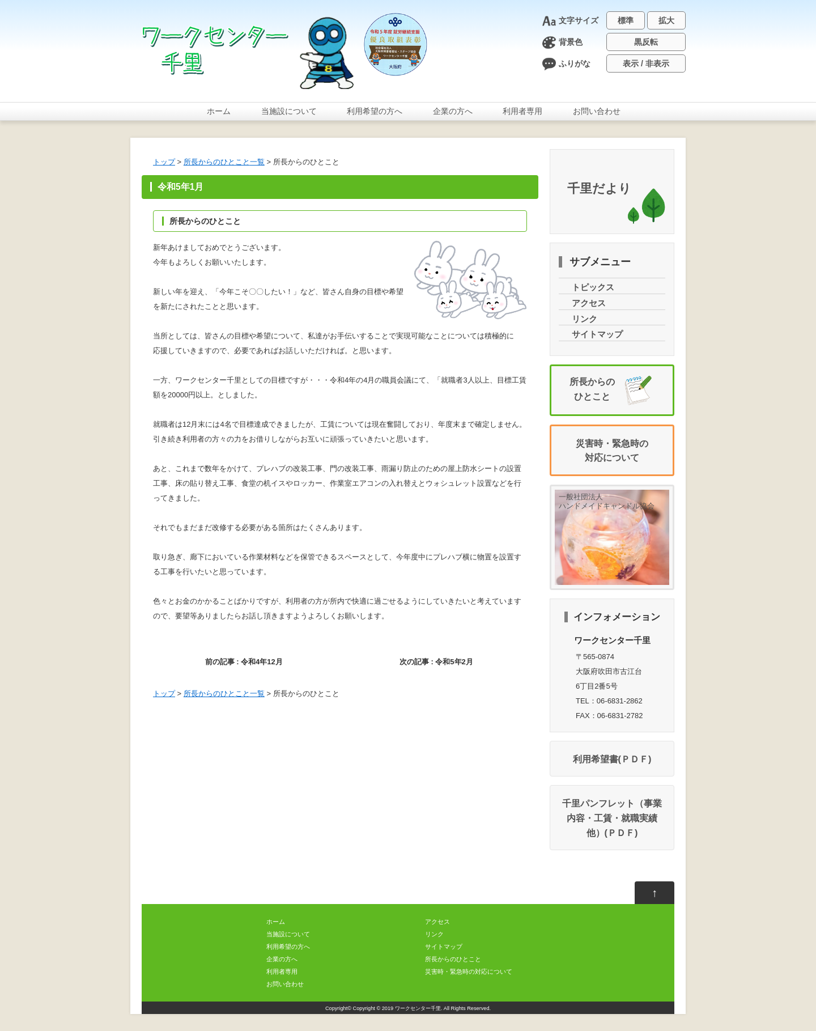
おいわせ (596, 111)
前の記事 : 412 (244, 661)
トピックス (593, 287)
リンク (584, 319)
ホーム (219, 111)
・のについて (468, 971)
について (289, 111)
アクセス (589, 303)
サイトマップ (597, 334)
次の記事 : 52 (436, 661)
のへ (374, 111)
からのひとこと (224, 162)
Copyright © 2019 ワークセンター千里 (397, 1008)
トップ (164, 162)
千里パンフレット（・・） (612, 818)
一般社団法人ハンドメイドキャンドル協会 (606, 501)
